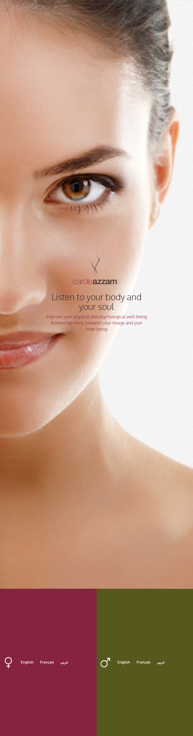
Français (47, 662)
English (27, 662)
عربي (64, 662)
